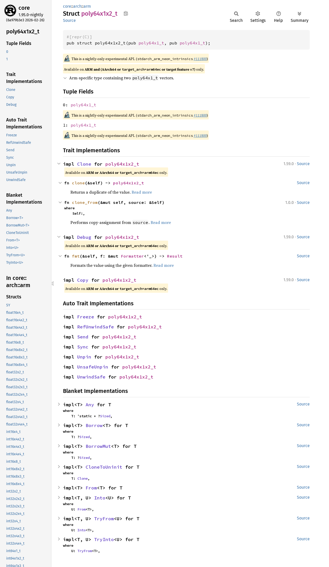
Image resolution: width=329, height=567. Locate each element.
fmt (76, 256)
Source (69, 20)
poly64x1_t (151, 42)
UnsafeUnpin (92, 367)
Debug (84, 237)
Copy (82, 280)
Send (82, 337)
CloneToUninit (104, 467)
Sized (105, 416)
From (91, 488)
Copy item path (126, 13)
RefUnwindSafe (95, 327)
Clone (84, 164)
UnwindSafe (91, 377)
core (24, 7)
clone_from (85, 202)
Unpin (84, 357)
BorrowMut (98, 446)
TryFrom (104, 519)
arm (87, 6)
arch (77, 6)
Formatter (132, 256)
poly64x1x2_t (122, 164)
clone (78, 182)
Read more (142, 192)
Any (90, 405)
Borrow (94, 425)
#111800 (200, 58)
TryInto (104, 539)
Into (99, 498)
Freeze (85, 317)
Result (174, 256)
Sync (82, 347)
